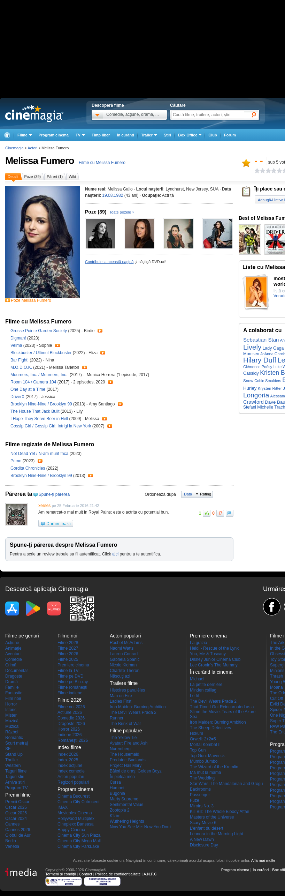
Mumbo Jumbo (203, 761)
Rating (205, 494)
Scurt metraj (16, 743)
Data (188, 494)
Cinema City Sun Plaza (78, 835)
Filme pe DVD (70, 676)
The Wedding (202, 778)
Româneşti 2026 (72, 740)
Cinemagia (14, 148)
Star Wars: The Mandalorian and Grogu (226, 783)
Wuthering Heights (127, 821)
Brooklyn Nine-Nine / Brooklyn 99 (41, 404)
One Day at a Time (28, 389)
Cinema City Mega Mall (79, 840)
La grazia (198, 642)
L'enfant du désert (206, 828)
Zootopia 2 (120, 810)
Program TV (16, 787)
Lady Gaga (273, 348)
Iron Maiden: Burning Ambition (138, 706)
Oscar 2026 (16, 807)
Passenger (200, 794)
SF (7, 748)
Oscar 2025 (16, 813)
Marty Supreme (124, 799)
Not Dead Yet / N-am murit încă (39, 453)
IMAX (62, 807)
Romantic (14, 737)
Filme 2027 (67, 648)
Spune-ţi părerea (54, 494)
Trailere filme (124, 683)
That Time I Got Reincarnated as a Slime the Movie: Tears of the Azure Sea (223, 711)
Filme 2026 (67, 653)
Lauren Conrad (124, 653)
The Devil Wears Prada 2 (133, 712)
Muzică (11, 720)
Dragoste (13, 676)
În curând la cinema (211, 672)
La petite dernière (206, 684)
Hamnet (117, 787)
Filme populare (126, 730)
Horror (11, 704)
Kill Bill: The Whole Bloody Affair (219, 811)
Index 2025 (67, 759)
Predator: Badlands (128, 759)
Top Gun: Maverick (207, 755)
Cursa (115, 782)
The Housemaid (124, 754)
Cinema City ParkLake (78, 846)
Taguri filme (15, 771)
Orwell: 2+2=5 (203, 739)
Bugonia (117, 793)
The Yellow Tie (123, 737)
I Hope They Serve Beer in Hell (39, 418)
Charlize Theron (124, 670)
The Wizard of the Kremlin (214, 766)
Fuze (194, 800)
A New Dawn (202, 839)
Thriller (11, 759)
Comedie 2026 (71, 718)
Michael (197, 679)
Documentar (16, 670)
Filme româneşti (72, 687)
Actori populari (70, 776)
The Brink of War (125, 723)
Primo (16, 460)
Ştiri (167, 135)
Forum (230, 135)
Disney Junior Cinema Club (215, 659)
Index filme (69, 747)
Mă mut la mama (205, 772)
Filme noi (67, 636)
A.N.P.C (150, 874)
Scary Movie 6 (203, 822)
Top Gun (198, 750)
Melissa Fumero (39, 160)
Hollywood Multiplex (75, 818)
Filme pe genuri (22, 636)
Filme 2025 (67, 659)
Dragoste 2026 (71, 723)
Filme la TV (67, 670)
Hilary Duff (259, 360)
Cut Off (276, 698)
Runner (116, 718)
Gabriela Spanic (124, 659)
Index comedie (71, 771)
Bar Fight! (20, 360)
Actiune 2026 (69, 712)
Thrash (276, 676)
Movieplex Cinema (74, 813)
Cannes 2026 (17, 829)
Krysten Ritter (270, 388)
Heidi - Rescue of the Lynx (214, 648)
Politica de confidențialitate (117, 874)
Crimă (10, 665)
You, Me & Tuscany (208, 653)
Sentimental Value (127, 804)
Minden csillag (203, 690)
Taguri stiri (14, 776)
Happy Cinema (71, 829)
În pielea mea (122, 776)
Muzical (12, 726)
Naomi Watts (121, 648)
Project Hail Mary (125, 765)
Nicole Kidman (123, 665)
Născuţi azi (120, 676)
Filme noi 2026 (71, 706)
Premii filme (18, 795)
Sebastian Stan (261, 340)
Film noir (13, 698)
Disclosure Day (204, 845)
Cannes (12, 824)
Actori (32, 148)
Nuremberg (120, 748)
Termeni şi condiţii (60, 874)
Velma (16, 345)
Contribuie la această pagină (109, 262)
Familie (12, 687)
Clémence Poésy (257, 367)
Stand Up (14, 754)
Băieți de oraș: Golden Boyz (136, 771)
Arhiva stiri (15, 782)
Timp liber (101, 135)
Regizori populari (73, 782)
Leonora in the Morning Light (216, 833)
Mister (11, 715)
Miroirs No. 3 (202, 806)
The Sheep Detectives (210, 727)
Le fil (194, 695)
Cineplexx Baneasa (75, 824)
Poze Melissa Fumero (31, 300)
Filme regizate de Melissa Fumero (49, 444)
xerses (44, 505)
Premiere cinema (73, 665)
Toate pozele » (121, 212)
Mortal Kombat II (205, 744)
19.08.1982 (112, 195)
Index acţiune (69, 765)
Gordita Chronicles (28, 468)
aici (115, 554)
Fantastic (13, 692)
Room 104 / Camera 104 (33, 382)
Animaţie (13, 648)
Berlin (10, 840)
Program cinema (54, 135)
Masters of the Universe (212, 817)
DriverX (17, 396)
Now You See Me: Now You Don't (140, 826)
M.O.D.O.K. (21, 367)
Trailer (100, 331)
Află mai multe (263, 860)
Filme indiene (69, 692)
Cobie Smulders (267, 381)
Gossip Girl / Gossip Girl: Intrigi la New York (50, 426)
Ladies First (120, 701)
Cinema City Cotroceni (78, 801)
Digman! (18, 338)
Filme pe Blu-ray (72, 681)
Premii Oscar (17, 801)
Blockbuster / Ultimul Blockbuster (40, 352)
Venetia (12, 846)
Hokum (196, 733)
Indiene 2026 (69, 734)
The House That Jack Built (35, 411)
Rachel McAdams (126, 642)
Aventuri (13, 653)
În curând (125, 135)
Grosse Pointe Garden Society (39, 330)
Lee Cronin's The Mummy (214, 665)
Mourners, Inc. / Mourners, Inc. (40, 374)
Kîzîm (115, 815)
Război (11, 732)
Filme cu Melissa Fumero (102, 162)
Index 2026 (67, 754)
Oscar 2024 (16, 818)
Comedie (13, 659)
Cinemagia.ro (34, 113)
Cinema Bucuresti (74, 796)
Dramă (11, 681)
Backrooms (200, 789)
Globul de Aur (18, 835)
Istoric (10, 709)
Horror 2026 (68, 729)
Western (13, 765)
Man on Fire (121, 695)
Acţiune (12, 642)
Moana (276, 687)
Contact (85, 874)
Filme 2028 (67, 642)
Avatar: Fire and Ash (129, 743)
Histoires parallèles (127, 690)
